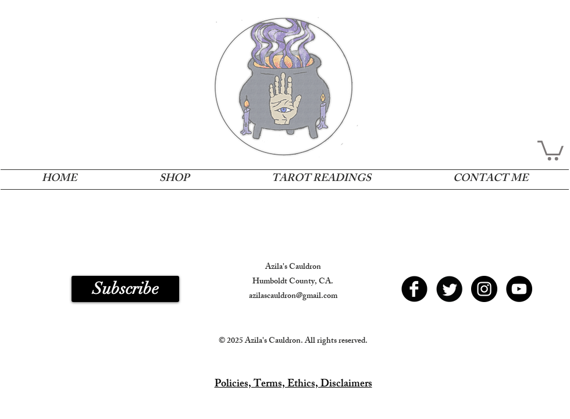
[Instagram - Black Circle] (484, 289)
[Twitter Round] (449, 289)
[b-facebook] (414, 289)
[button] (550, 150)
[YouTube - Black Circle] (519, 289)
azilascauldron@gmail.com (293, 296)
